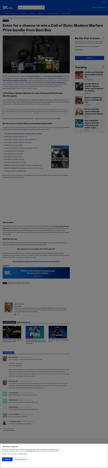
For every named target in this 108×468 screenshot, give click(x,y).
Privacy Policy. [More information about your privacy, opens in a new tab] (23, 453)
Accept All (7, 459)
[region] (54, 456)
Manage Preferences (20, 459)
